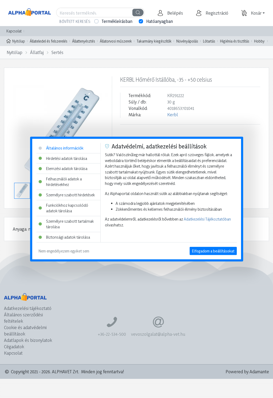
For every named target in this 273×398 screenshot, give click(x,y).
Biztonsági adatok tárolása (64, 237)
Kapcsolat (14, 31)
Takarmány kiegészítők (154, 41)
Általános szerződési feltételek (23, 318)
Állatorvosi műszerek (116, 41)
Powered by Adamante (247, 371)
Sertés (57, 52)
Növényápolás (187, 41)
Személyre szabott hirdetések (67, 194)
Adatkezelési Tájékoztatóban (207, 219)
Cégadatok (14, 346)
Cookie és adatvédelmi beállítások (25, 331)
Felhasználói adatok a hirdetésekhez (60, 181)
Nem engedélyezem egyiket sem (64, 250)
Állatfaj (37, 52)
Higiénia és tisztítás (234, 41)
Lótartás (209, 41)
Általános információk (61, 148)
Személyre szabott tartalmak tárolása (66, 224)
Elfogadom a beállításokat (213, 250)
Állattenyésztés (83, 41)
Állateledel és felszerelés (48, 41)
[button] (174, 13)
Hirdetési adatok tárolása (63, 158)
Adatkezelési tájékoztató (27, 308)
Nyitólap (15, 40)
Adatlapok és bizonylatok (28, 340)
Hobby (259, 41)
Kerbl (172, 114)
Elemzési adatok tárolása (63, 168)
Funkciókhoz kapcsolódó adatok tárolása (63, 207)
